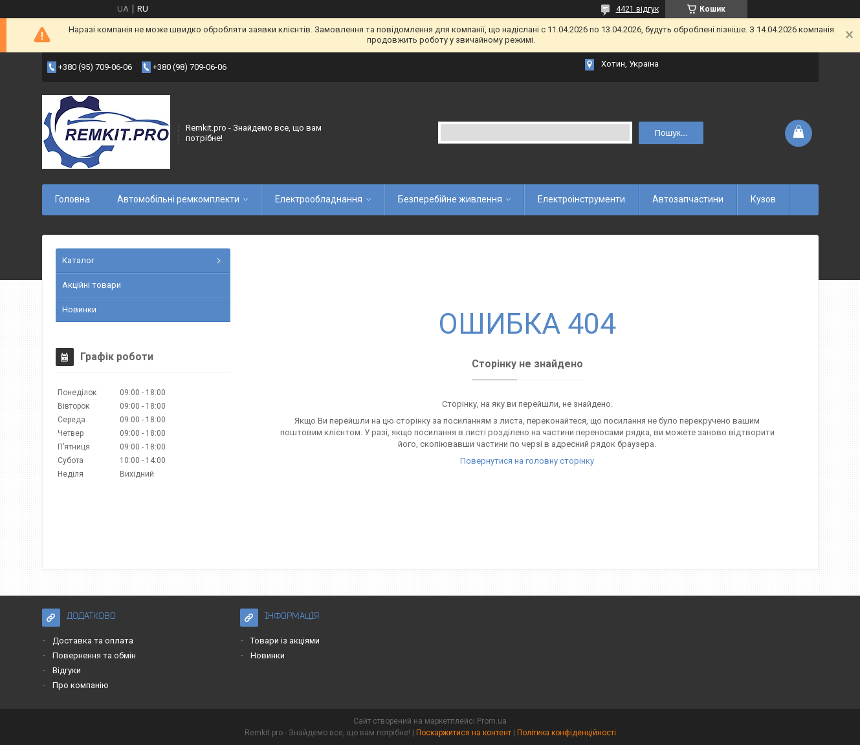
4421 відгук (637, 9)
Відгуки (66, 670)
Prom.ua (492, 721)
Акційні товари (91, 285)
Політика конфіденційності (566, 732)
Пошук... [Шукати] (670, 133)
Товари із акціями (285, 640)
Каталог (78, 260)
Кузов (763, 199)
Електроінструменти (581, 199)
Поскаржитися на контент (463, 732)
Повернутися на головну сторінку (527, 461)
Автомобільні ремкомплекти (178, 199)
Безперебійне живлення (450, 199)
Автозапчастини (687, 199)
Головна (72, 199)
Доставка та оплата (92, 640)
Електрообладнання (318, 199)
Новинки (79, 309)
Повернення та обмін (94, 655)
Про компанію (80, 685)
